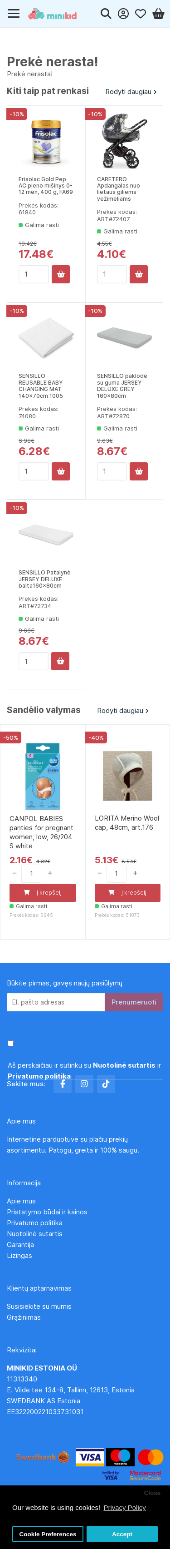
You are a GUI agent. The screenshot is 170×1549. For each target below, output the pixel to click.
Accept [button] (122, 1534)
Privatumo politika (35, 1222)
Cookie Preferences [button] (48, 1534)
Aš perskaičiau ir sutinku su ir (84, 1070)
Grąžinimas (24, 1317)
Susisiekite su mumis (39, 1306)
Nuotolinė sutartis (35, 1233)
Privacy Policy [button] (124, 1507)
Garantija (20, 1244)
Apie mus (21, 1201)
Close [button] (152, 1493)
